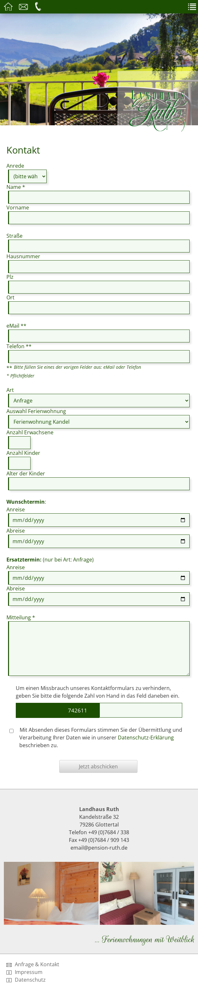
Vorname (17, 207)
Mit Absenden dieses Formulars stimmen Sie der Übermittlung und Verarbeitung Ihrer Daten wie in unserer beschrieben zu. (95, 737)
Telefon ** (19, 346)
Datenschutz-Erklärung (146, 737)
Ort (10, 297)
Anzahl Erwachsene (29, 432)
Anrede (15, 165)
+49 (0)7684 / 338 (108, 832)
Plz (10, 276)
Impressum (24, 972)
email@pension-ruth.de (99, 847)
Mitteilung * (20, 617)
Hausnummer (23, 256)
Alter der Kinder (25, 473)
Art (10, 389)
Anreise (15, 509)
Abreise (15, 530)
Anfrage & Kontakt (32, 964)
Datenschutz (26, 979)
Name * (15, 186)
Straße (14, 235)
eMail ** (16, 325)
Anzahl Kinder (23, 452)
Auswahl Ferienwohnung (36, 411)
